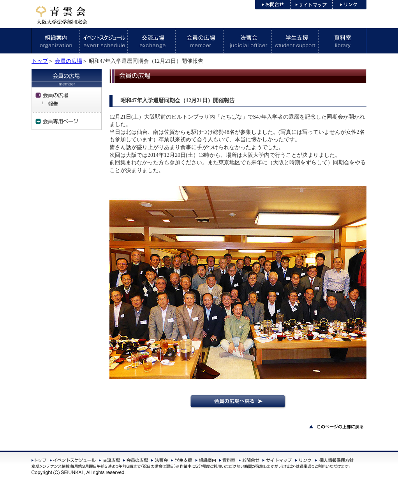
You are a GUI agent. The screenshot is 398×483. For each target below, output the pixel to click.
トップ (40, 61)
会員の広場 (68, 61)
